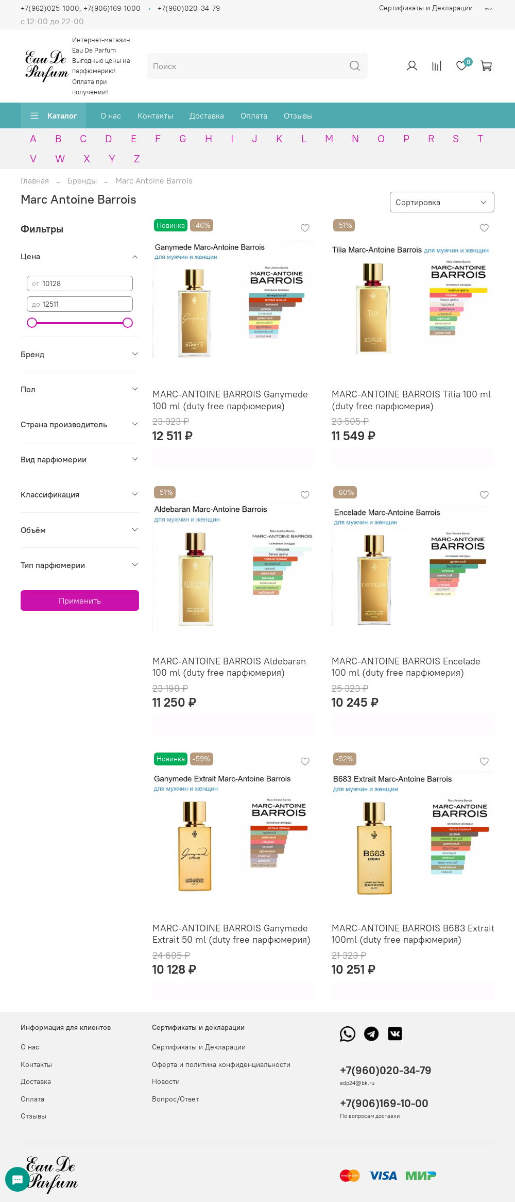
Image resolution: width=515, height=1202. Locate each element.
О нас (110, 115)
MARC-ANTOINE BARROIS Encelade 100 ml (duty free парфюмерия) (406, 667)
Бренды (82, 180)
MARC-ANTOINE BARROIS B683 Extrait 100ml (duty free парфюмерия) (413, 934)
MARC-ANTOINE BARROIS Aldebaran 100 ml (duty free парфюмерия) (229, 667)
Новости (166, 1081)
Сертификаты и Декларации (426, 7)
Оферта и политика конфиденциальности (221, 1064)
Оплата (254, 115)
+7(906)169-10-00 (384, 1103)
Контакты (155, 115)
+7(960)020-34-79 (189, 8)
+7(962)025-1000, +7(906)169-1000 (81, 8)
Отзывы (298, 115)
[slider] (32, 322)
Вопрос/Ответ (175, 1099)
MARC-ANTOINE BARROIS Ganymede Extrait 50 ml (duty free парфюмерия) (231, 934)
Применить (80, 600)
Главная (35, 180)
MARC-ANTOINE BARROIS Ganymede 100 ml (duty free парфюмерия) (230, 400)
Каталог (53, 115)
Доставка (207, 115)
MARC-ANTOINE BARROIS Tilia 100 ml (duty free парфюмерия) (411, 400)
